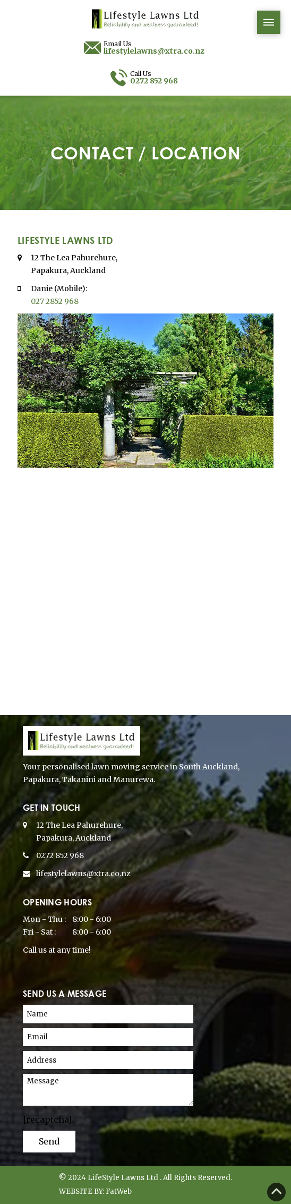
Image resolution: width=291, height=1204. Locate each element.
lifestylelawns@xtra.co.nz (83, 873)
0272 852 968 (60, 855)
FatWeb (119, 1191)
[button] (268, 22)
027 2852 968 (55, 301)
